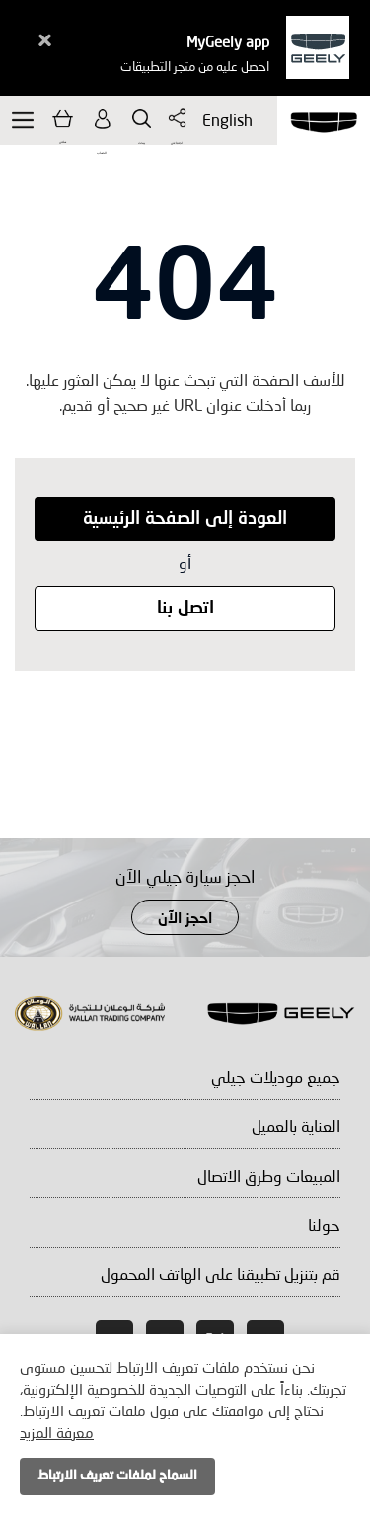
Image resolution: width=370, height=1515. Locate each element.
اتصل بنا (185, 608)
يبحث (141, 119)
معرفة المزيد (57, 1432)
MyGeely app (227, 41)
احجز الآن (185, 919)
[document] (185, 1424)
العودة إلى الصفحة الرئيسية (185, 519)
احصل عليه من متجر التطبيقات (194, 66)
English (223, 120)
